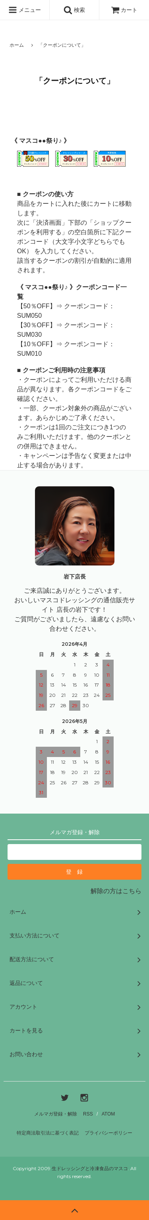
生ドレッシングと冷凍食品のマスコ (90, 1168)
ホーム (17, 45)
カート (124, 10)
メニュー (24, 10)
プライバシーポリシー (108, 1133)
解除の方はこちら (116, 891)
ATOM (108, 1114)
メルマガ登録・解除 (55, 1114)
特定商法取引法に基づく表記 (48, 1133)
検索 (74, 10)
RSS (88, 1114)
